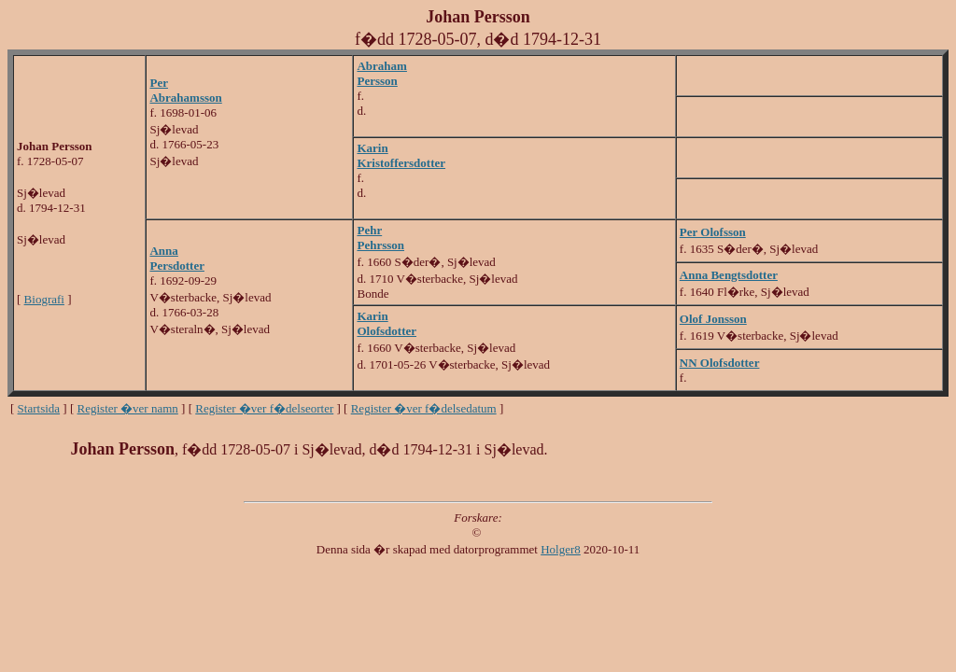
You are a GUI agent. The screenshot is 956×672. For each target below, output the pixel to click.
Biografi (44, 299)
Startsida (39, 408)
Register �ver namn (127, 408)
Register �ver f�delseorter (264, 408)
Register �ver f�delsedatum (424, 408)
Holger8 (561, 549)
